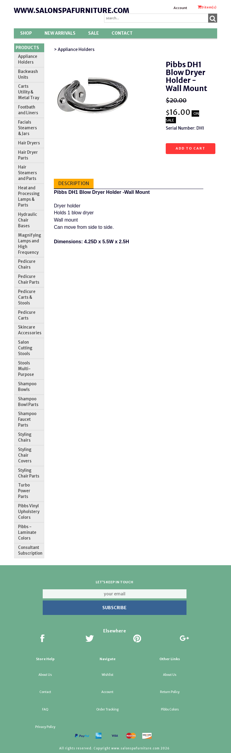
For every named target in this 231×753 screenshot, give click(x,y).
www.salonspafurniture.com (71, 10)
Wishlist (107, 675)
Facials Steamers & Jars (27, 128)
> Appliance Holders (74, 49)
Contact (122, 33)
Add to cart (190, 148)
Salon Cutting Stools (25, 348)
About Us (45, 675)
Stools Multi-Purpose (26, 369)
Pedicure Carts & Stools (26, 297)
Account (180, 8)
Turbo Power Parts (24, 491)
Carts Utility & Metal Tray (28, 92)
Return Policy (170, 692)
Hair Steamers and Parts (27, 173)
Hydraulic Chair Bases (27, 220)
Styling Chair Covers (25, 455)
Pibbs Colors (170, 709)
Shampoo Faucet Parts (27, 419)
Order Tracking (107, 709)
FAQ (45, 709)
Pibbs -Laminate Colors (27, 532)
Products (27, 47)
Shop (26, 33)
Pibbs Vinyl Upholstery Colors (28, 511)
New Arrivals (60, 33)
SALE (93, 33)
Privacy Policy (45, 727)
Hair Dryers (29, 143)
